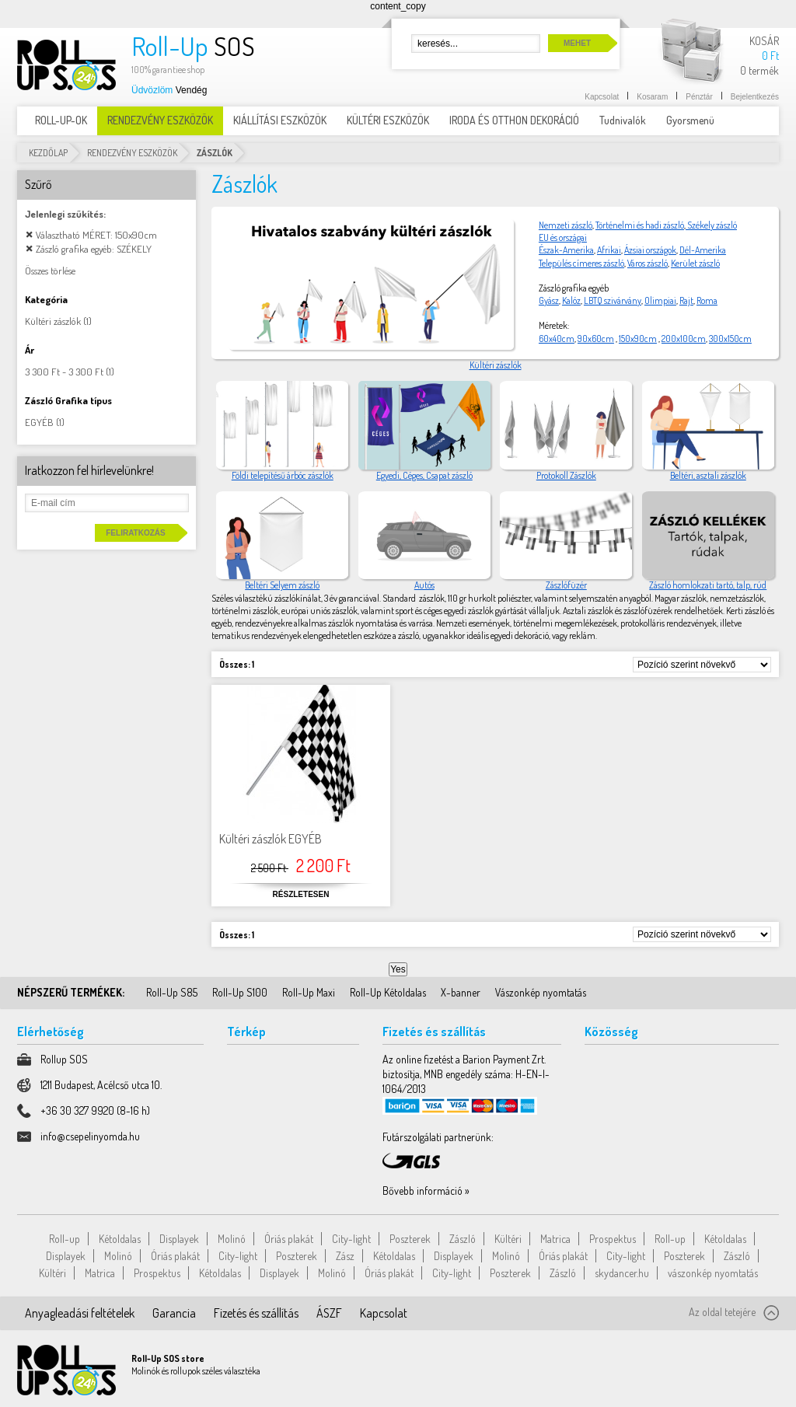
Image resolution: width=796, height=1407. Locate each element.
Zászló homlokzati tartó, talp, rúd (707, 585)
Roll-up (64, 1238)
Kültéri (508, 1238)
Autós (424, 585)
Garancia (174, 1313)
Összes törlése (50, 270)
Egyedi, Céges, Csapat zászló (424, 475)
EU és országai (563, 237)
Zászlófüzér (566, 585)
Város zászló (647, 263)
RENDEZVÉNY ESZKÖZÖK (132, 153)
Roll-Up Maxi (308, 992)
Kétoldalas (120, 1238)
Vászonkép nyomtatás (540, 992)
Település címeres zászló (581, 263)
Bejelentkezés (755, 97)
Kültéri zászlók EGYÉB (270, 839)
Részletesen (301, 894)
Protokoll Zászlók (566, 475)
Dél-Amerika (702, 250)
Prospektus (612, 1238)
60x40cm (556, 338)
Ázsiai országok (650, 250)
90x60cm (596, 338)
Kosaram (652, 97)
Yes (398, 969)
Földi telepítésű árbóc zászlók (282, 475)
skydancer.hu (622, 1273)
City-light (351, 1238)
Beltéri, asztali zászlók (708, 475)
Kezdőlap (48, 153)
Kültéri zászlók (496, 365)
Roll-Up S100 (239, 992)
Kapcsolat (602, 97)
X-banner (460, 992)
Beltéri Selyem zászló (282, 585)
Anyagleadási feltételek (79, 1313)
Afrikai (609, 250)
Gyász (549, 300)
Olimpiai (660, 300)
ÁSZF (329, 1313)
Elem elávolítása (29, 234)
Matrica (555, 1238)
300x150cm (730, 338)
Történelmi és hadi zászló (639, 225)
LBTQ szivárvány (612, 300)
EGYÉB (39, 422)
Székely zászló (711, 225)
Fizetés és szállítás (256, 1313)
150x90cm (638, 338)
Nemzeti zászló (565, 225)
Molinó (232, 1238)
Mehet (577, 43)
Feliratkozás (135, 533)
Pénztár (699, 97)
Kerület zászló (695, 263)
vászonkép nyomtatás (713, 1273)
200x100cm (684, 338)
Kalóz (571, 300)
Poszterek (410, 1238)
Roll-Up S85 (171, 992)
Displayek (179, 1238)
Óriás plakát (288, 1238)
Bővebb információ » (426, 1190)
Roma (706, 300)
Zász (345, 1255)
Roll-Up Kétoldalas (388, 992)
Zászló (462, 1238)
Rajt (686, 300)
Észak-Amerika (566, 250)
